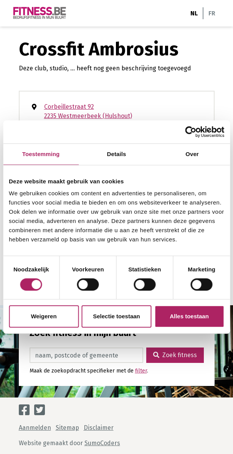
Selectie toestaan (116, 316)
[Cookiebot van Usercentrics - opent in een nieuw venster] (190, 132)
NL (194, 13)
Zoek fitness (175, 355)
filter (141, 371)
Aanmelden (35, 427)
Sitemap (67, 427)
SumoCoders (102, 443)
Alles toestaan (189, 316)
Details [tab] (116, 154)
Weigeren (43, 316)
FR (211, 13)
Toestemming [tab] (41, 154)
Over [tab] (192, 154)
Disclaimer (99, 427)
